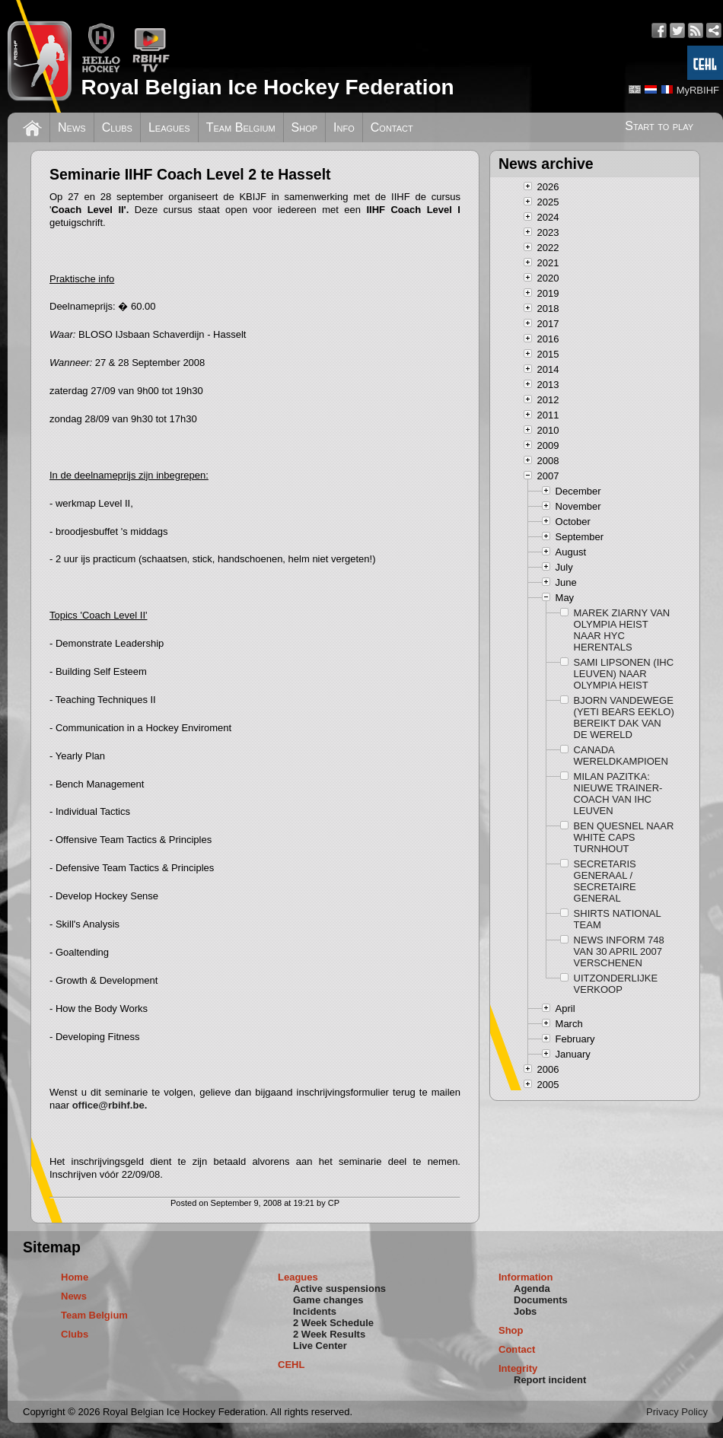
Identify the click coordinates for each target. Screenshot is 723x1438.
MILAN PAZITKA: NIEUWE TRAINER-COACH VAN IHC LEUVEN (618, 793)
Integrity (517, 1368)
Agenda (532, 1288)
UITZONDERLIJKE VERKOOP (616, 983)
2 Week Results (329, 1334)
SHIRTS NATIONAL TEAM (617, 919)
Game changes (328, 1300)
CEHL (291, 1364)
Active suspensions (339, 1288)
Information (525, 1277)
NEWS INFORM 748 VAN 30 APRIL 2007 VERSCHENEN (619, 951)
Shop (304, 127)
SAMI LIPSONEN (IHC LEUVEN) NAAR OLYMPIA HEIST (624, 674)
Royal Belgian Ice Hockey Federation (267, 87)
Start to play (659, 125)
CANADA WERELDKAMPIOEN (621, 755)
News (72, 127)
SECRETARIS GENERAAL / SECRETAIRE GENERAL (605, 881)
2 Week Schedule (333, 1322)
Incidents (314, 1311)
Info (344, 127)
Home (74, 1277)
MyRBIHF (698, 90)
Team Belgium (241, 127)
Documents (541, 1300)
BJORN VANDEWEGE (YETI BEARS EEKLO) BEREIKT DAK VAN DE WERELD (624, 717)
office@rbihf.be (108, 1105)
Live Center (320, 1345)
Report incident (550, 1380)
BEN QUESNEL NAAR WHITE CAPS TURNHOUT (624, 837)
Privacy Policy (677, 1411)
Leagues (169, 127)
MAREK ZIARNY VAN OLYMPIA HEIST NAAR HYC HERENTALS (622, 630)
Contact (392, 127)
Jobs (525, 1311)
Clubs (117, 127)
